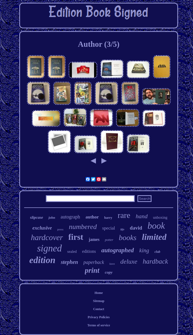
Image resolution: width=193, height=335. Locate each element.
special (108, 228)
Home (99, 293)
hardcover (47, 237)
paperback (93, 262)
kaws (112, 263)
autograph (70, 217)
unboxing (160, 217)
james (94, 239)
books (127, 237)
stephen (69, 262)
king (144, 250)
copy (108, 272)
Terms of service (98, 325)
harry (108, 218)
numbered (83, 227)
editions (89, 251)
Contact (98, 309)
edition (42, 260)
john (52, 217)
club (157, 252)
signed (49, 248)
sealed (72, 252)
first (75, 237)
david (136, 228)
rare (124, 215)
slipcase (36, 217)
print (92, 270)
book (156, 226)
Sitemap (98, 301)
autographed (117, 250)
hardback (155, 261)
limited (154, 237)
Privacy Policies (99, 317)
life (122, 229)
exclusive (42, 228)
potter (109, 240)
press (60, 229)
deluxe (128, 261)
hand (142, 216)
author (92, 217)
